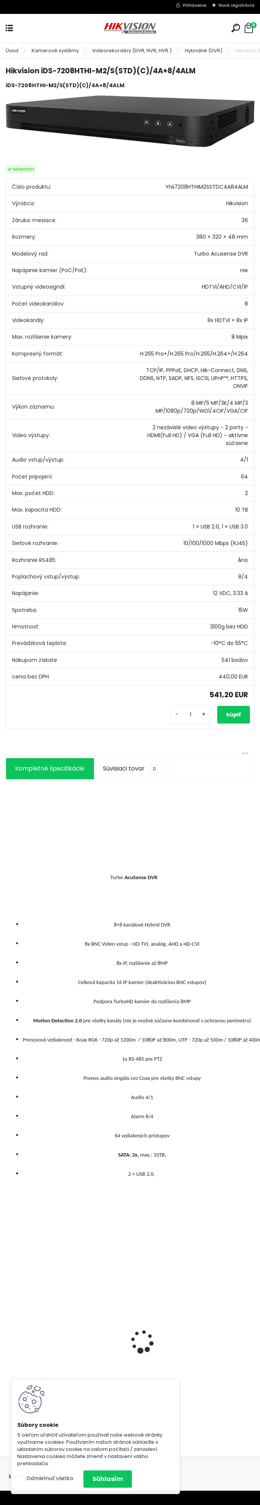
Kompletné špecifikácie (50, 768)
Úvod (12, 50)
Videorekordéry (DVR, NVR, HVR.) (132, 50)
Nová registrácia (236, 5)
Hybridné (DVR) (203, 50)
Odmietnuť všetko (49, 1478)
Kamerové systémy (55, 50)
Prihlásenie (194, 5)
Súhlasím (107, 1479)
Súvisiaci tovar (131, 768)
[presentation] (9, 1328)
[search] (235, 28)
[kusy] (190, 714)
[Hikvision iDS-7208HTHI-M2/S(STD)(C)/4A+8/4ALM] (130, 121)
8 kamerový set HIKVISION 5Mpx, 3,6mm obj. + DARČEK (58, 1346)
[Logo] (130, 28)
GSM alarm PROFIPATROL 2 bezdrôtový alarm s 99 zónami (193, 1367)
